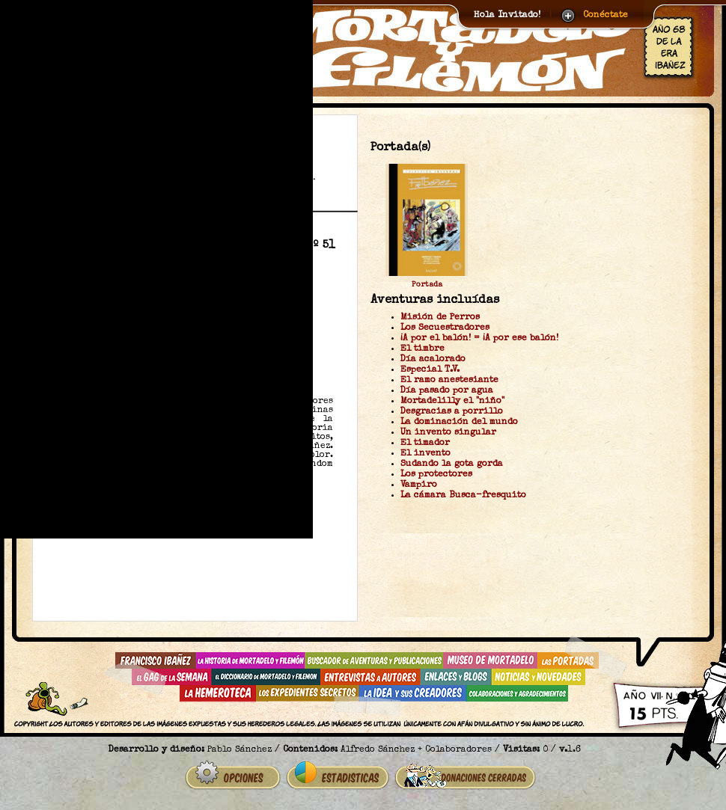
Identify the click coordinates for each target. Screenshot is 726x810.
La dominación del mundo (459, 422)
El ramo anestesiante (449, 380)
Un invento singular (448, 433)
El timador (425, 443)
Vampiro (418, 485)
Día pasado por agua (446, 391)
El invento (425, 454)
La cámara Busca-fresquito (463, 495)
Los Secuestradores (444, 328)
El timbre (422, 349)
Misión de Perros (440, 317)
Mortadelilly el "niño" (452, 401)
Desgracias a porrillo (451, 412)
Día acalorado (433, 359)
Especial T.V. (430, 370)
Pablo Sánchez (239, 750)
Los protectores (436, 474)
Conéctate (605, 15)
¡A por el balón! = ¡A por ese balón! (479, 338)
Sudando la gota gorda (451, 464)
